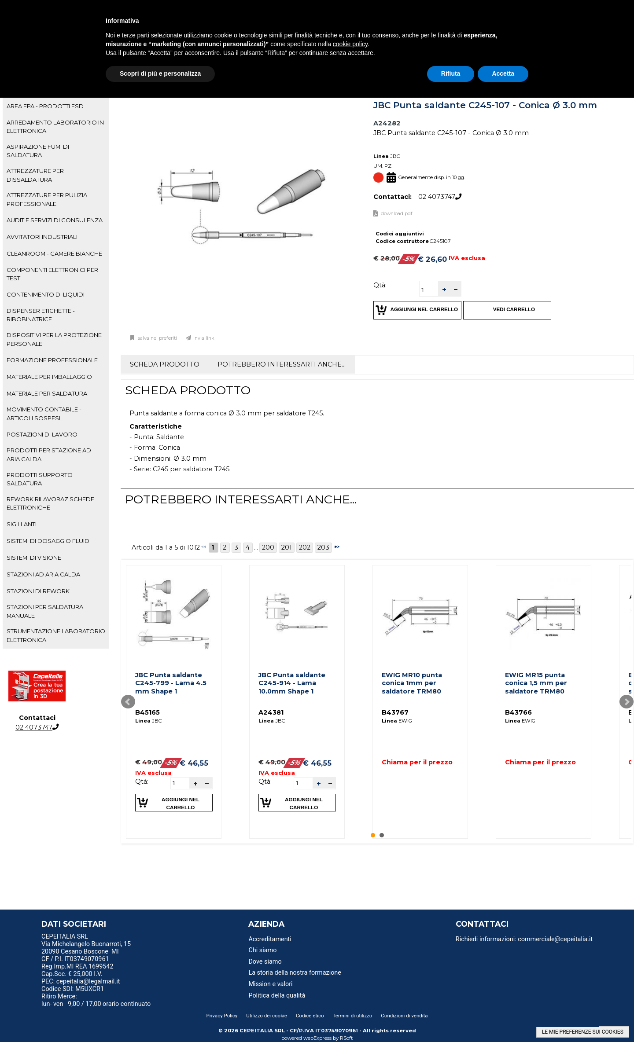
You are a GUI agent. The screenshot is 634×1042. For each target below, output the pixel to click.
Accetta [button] (503, 73)
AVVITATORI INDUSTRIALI (42, 236)
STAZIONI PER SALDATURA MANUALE (45, 611)
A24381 (271, 712)
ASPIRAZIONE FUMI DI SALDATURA (38, 150)
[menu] (114, 938)
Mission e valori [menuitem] (270, 984)
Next (626, 702)
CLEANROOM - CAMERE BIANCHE (54, 253)
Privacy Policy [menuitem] (221, 1016)
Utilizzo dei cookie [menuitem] (266, 1016)
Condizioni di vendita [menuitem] (404, 1016)
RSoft (346, 1038)
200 (268, 547)
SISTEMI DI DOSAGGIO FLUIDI (49, 540)
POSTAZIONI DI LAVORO (42, 434)
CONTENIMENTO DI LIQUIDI (46, 294)
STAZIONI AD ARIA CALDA (43, 574)
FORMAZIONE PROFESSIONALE (52, 359)
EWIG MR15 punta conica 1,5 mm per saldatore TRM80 (536, 683)
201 (286, 547)
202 (304, 547)
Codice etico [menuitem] (310, 1016)
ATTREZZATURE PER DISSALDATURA (35, 175)
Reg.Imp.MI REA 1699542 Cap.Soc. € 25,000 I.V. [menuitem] (77, 970)
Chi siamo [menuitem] (262, 950)
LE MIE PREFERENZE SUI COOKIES (582, 1032)
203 (323, 547)
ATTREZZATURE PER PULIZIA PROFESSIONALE (47, 199)
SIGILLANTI (22, 524)
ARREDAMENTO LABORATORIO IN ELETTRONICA (55, 126)
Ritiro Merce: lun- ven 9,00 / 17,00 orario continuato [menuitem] (96, 1000)
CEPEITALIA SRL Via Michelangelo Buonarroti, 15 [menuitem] (86, 940)
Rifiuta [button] (451, 73)
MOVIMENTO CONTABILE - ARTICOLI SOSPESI (44, 413)
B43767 (395, 712)
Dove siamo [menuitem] (264, 961)
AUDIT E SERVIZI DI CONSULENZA (55, 220)
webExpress (317, 1038)
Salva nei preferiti (156, 338)
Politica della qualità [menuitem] (276, 995)
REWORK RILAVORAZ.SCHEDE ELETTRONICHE (50, 503)
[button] (444, 289)
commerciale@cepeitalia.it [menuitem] (555, 939)
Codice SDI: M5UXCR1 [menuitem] (72, 989)
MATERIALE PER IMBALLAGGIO (49, 376)
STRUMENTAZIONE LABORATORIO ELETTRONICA (56, 635)
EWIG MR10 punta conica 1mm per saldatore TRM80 (412, 683)
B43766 (518, 712)
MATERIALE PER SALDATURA (47, 393)
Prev (128, 702)
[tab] (56, 106)
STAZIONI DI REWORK (38, 590)
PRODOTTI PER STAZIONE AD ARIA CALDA (49, 454)
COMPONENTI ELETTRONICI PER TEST (52, 274)
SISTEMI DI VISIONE (34, 557)
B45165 (147, 712)
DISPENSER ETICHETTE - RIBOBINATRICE (41, 315)
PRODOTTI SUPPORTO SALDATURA (40, 479)
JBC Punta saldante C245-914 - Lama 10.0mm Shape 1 (291, 683)
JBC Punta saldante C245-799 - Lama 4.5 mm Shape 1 (170, 683)
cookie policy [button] (350, 44)
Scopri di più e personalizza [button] (160, 73)
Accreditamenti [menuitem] (269, 939)
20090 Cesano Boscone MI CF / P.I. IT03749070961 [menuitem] (80, 955)
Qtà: (380, 285)
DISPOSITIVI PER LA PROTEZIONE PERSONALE (54, 339)
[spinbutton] (429, 289)
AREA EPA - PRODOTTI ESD (45, 106)
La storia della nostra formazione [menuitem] (294, 972)
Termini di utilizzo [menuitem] (352, 1016)
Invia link (203, 338)
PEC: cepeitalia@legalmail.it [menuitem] (84, 981)
